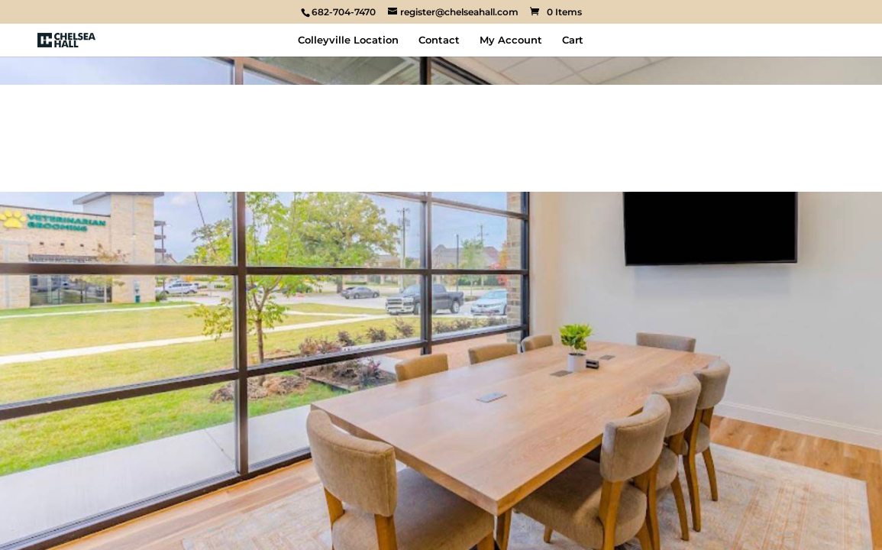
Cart (572, 40)
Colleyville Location (348, 40)
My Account (511, 40)
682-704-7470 (344, 12)
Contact (439, 40)
